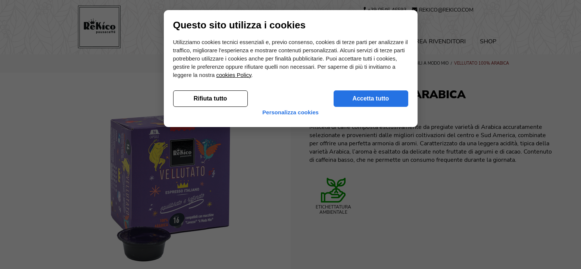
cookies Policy (233, 198)
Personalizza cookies (290, 239)
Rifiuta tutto (210, 221)
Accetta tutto (371, 221)
